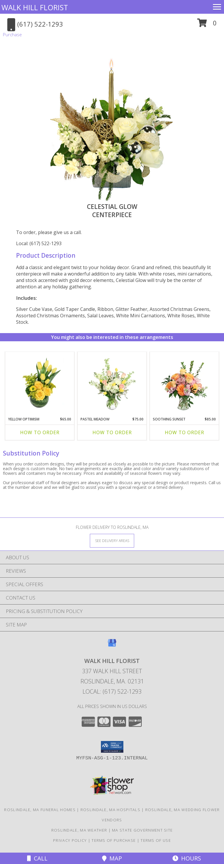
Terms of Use (156, 840)
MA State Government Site (142, 830)
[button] (207, 25)
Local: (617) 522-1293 (39, 243)
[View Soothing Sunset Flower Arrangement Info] (184, 383)
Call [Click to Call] (37, 858)
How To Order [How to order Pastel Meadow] (112, 432)
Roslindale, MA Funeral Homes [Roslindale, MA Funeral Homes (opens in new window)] (39, 809)
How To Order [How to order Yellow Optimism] (40, 432)
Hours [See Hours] (186, 858)
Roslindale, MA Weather (79, 830)
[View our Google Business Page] (112, 645)
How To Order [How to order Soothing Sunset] (184, 432)
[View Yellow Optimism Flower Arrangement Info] (39, 383)
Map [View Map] (112, 858)
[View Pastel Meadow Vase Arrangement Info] (112, 383)
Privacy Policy (70, 840)
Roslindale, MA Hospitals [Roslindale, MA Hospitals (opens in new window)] (110, 809)
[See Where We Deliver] (112, 540)
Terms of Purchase (114, 840)
